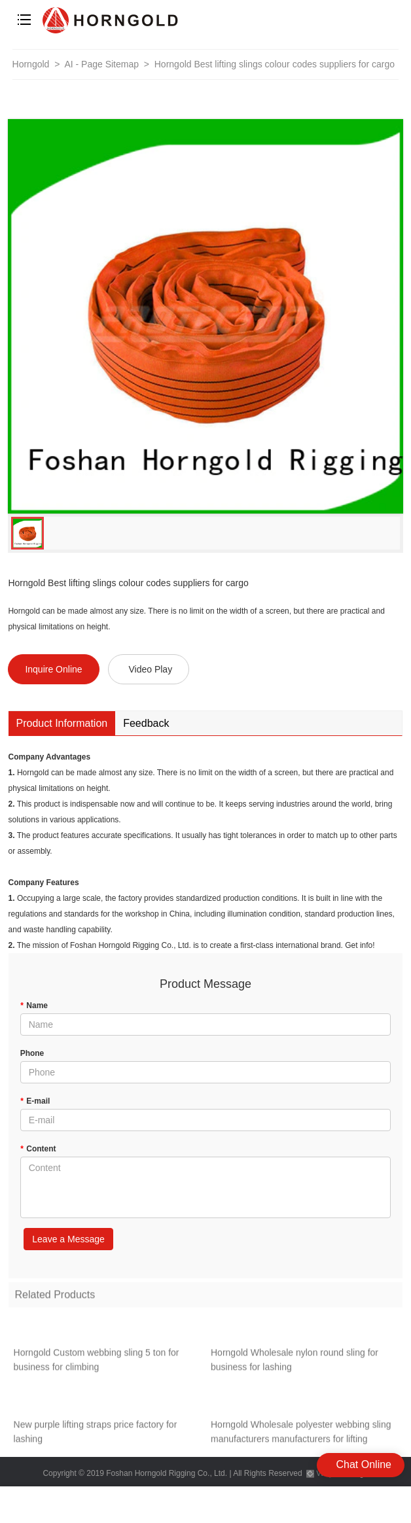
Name (34, 1005)
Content (38, 1148)
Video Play (150, 669)
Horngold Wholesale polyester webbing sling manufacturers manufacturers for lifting (301, 1434)
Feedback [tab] (146, 723)
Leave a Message (68, 1239)
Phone (32, 1053)
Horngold (31, 64)
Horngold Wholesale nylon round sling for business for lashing (294, 1362)
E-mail (35, 1101)
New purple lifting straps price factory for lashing (95, 1434)
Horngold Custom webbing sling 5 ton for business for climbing (96, 1362)
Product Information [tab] (62, 723)
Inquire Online (53, 669)
